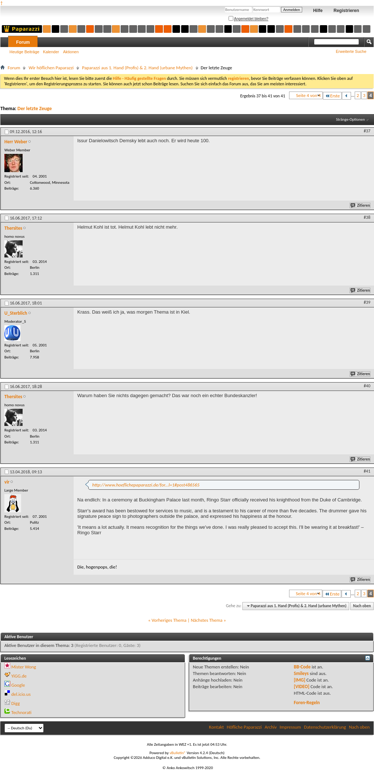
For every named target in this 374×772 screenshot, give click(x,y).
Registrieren (346, 10)
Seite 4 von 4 (308, 95)
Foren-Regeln (307, 702)
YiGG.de (19, 676)
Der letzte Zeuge (34, 108)
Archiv (271, 727)
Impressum (290, 727)
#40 (367, 385)
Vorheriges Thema (169, 620)
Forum (23, 42)
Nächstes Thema (206, 620)
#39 (367, 302)
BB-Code (302, 667)
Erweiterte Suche (351, 51)
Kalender (51, 52)
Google (18, 685)
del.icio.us (21, 694)
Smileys (301, 673)
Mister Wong (23, 667)
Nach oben (362, 606)
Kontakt (216, 727)
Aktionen (71, 52)
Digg (15, 703)
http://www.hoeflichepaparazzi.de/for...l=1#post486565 (145, 485)
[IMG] (299, 680)
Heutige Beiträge (24, 52)
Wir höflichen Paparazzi (51, 67)
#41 (367, 471)
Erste (332, 95)
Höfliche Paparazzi (244, 727)
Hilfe (318, 10)
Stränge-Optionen (350, 119)
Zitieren (360, 205)
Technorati (21, 712)
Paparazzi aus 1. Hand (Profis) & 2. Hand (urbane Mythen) (137, 67)
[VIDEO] (301, 686)
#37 (367, 130)
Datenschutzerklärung (325, 727)
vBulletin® (178, 752)
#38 (367, 217)
